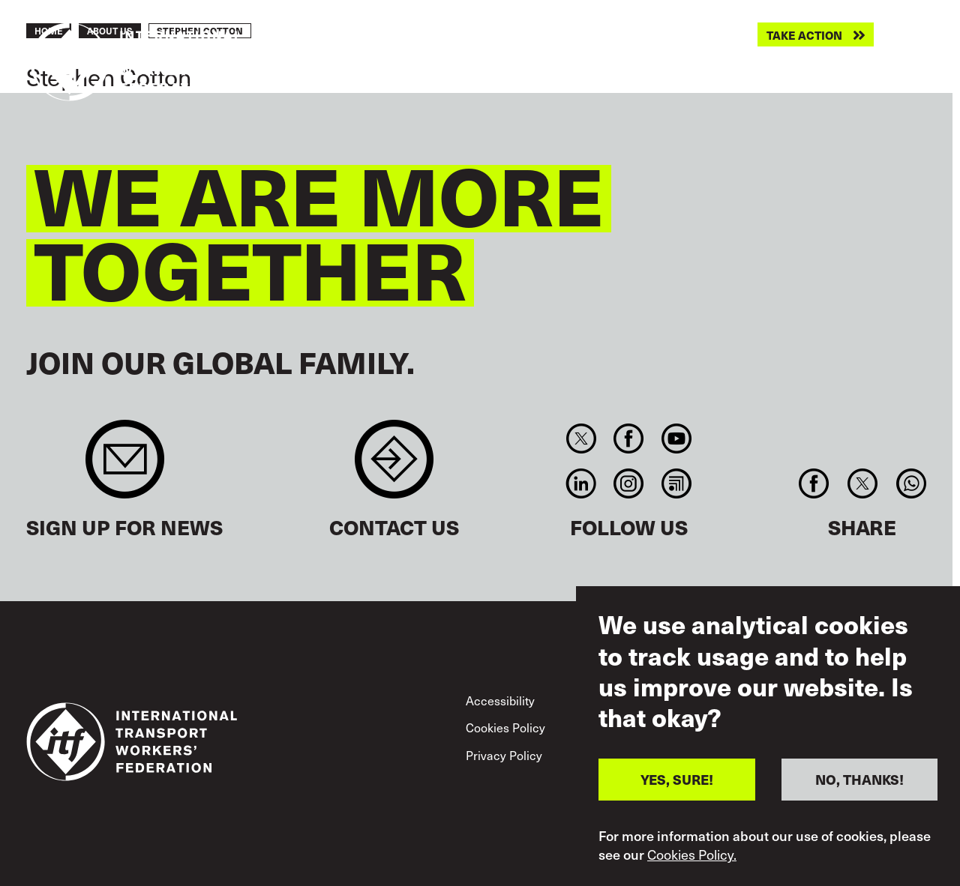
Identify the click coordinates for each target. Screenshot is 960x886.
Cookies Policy (505, 727)
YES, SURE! (676, 791)
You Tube (676, 438)
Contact (394, 466)
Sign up (125, 466)
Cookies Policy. (691, 866)
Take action (804, 35)
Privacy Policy (504, 755)
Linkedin (581, 483)
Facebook (629, 438)
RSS (676, 483)
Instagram (629, 483)
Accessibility (500, 700)
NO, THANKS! (859, 791)
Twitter (581, 438)
